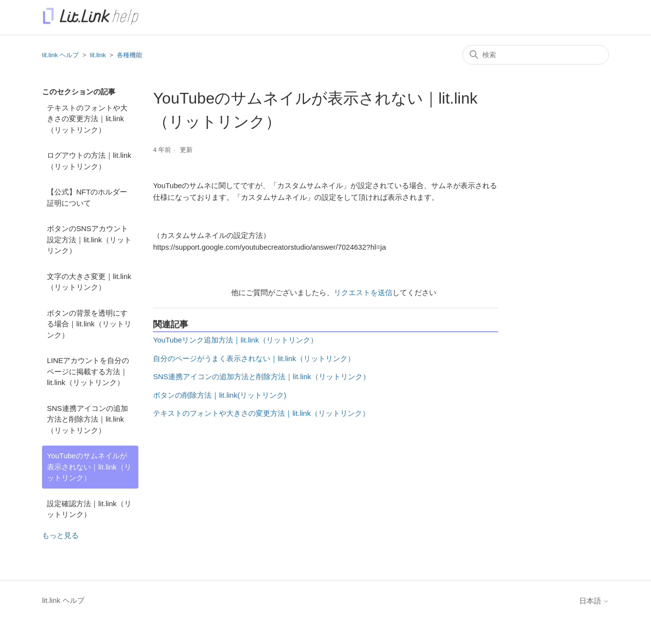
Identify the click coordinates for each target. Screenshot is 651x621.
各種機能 (129, 55)
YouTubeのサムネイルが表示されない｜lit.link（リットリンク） (89, 466)
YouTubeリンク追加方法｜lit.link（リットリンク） (235, 340)
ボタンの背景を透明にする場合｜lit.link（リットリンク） (89, 324)
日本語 (594, 601)
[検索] (535, 54)
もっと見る (60, 535)
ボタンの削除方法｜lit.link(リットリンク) (219, 395)
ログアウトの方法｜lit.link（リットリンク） (89, 161)
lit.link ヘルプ (60, 55)
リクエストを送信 (363, 292)
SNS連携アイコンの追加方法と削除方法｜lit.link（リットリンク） (87, 419)
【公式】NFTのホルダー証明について (87, 197)
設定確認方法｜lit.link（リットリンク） (89, 509)
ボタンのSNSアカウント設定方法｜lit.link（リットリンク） (89, 239)
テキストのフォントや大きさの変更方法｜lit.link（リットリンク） (87, 119)
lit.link (98, 55)
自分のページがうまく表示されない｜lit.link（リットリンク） (254, 358)
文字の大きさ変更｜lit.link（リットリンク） (89, 282)
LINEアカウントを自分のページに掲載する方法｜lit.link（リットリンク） (88, 371)
